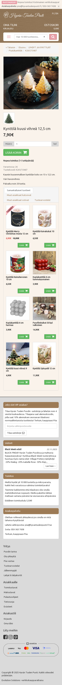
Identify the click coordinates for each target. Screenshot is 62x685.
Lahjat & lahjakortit (13, 575)
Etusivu (22, 47)
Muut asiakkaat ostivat (18, 200)
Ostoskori (51, 25)
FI (53, 13)
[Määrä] (33, 144)
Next (52, 83)
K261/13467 (31, 50)
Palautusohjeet (11, 597)
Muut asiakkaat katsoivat (19, 195)
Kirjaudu (8, 28)
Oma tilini (10, 25)
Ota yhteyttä (10, 556)
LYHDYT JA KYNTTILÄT (40, 47)
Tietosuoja (9, 602)
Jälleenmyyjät (10, 570)
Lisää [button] (21, 245)
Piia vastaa (9, 561)
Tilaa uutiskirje (14, 433)
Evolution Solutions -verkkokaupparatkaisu (22, 680)
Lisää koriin (13, 152)
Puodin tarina (10, 551)
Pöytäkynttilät (15, 50)
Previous (9, 83)
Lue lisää (50, 466)
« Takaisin (10, 47)
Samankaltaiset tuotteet (18, 190)
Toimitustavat (10, 587)
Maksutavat (9, 592)
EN (57, 13)
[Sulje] (58, 6)
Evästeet (8, 606)
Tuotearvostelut (42, 200)
